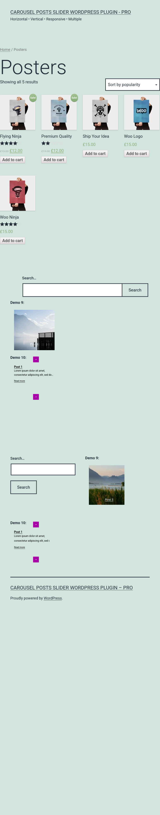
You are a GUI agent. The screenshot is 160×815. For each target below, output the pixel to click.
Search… (29, 278)
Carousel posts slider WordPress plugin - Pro (70, 12)
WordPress (53, 598)
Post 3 (109, 499)
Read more (19, 381)
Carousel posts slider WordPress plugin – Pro (71, 588)
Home (5, 49)
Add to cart (12, 159)
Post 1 (18, 366)
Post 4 (34, 344)
